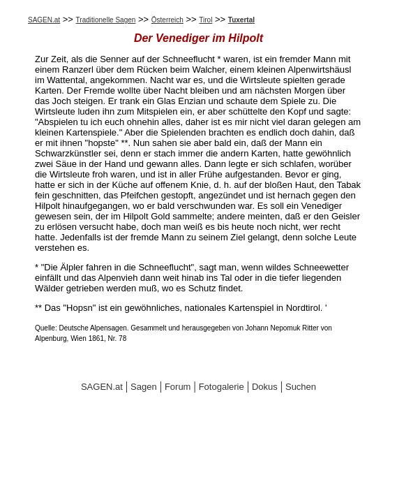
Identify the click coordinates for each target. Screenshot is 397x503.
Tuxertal (241, 20)
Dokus (265, 386)
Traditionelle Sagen (106, 20)
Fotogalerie (221, 386)
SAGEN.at (44, 20)
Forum (178, 386)
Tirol (205, 20)
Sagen (143, 386)
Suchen (300, 386)
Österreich (167, 20)
